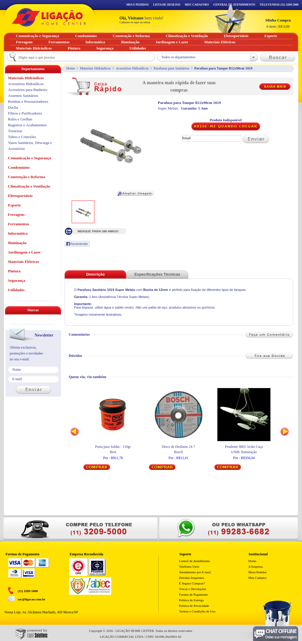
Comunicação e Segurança (29, 158)
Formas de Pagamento (193, 594)
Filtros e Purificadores (25, 113)
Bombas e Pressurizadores (28, 101)
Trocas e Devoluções (192, 589)
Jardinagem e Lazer (24, 252)
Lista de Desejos (166, 4)
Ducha (13, 107)
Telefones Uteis (189, 566)
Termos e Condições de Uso (197, 611)
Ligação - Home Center (49, 17)
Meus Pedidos (137, 4)
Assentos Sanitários (23, 95)
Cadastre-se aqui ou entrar (134, 22)
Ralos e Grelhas (20, 119)
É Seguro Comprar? (192, 583)
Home (70, 68)
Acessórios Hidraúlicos (132, 68)
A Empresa (255, 566)
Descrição (95, 274)
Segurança (16, 280)
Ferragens (16, 214)
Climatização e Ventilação (29, 186)
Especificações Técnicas (157, 274)
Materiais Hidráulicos (95, 68)
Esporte (14, 205)
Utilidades (16, 290)
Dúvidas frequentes (191, 577)
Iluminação (17, 243)
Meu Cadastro (197, 4)
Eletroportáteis (20, 195)
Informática (17, 233)
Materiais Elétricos (23, 261)
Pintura (14, 271)
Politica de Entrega (191, 600)
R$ (278, 23)
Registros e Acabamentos (27, 125)
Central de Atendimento (194, 561)
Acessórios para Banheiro (27, 89)
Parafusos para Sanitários (171, 68)
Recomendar (77, 244)
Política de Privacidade (194, 605)
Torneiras (15, 131)
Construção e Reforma (26, 177)
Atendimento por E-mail (195, 572)
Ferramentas (18, 224)
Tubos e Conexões (22, 137)
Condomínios (19, 167)
